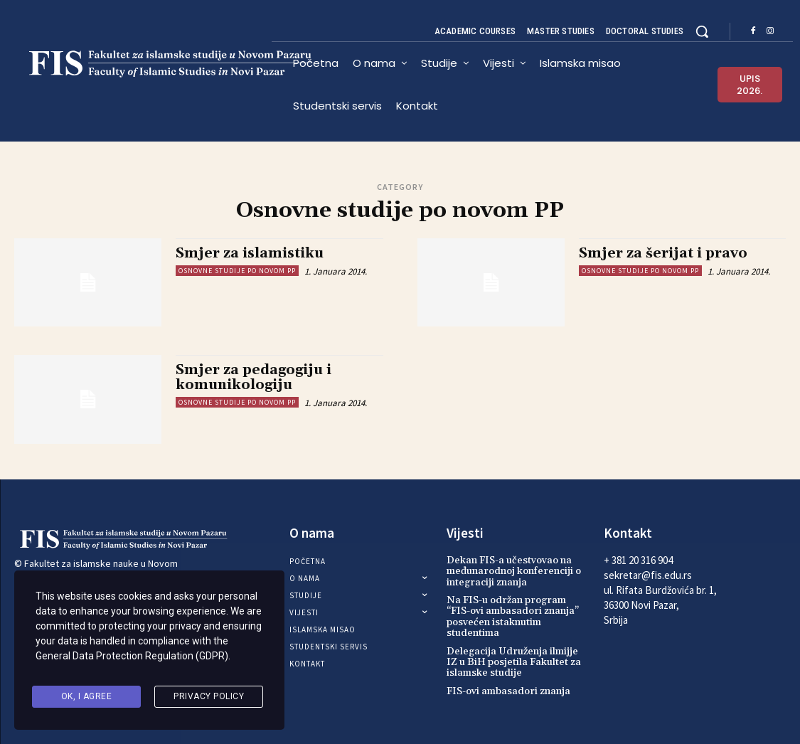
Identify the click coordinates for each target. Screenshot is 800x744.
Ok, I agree (86, 697)
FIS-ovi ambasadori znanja (508, 691)
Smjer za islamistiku (250, 253)
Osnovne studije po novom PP (237, 270)
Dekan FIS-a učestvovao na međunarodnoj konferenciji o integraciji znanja (514, 571)
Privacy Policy (209, 697)
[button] (702, 31)
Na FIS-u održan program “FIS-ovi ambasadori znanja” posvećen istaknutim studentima (513, 616)
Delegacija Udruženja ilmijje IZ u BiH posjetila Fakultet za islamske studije (514, 662)
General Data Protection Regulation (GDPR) (132, 660)
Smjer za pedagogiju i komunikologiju (253, 377)
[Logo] (143, 64)
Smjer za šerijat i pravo (663, 253)
